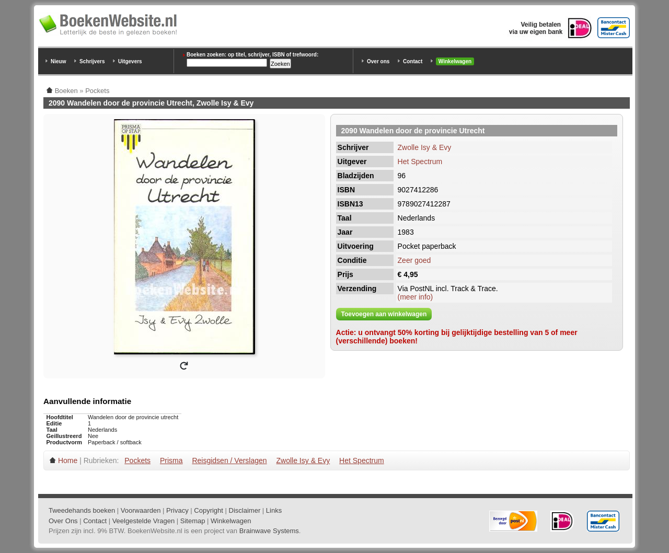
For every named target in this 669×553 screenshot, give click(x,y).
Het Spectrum (420, 161)
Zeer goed (414, 260)
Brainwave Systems (269, 531)
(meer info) (415, 297)
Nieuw (58, 61)
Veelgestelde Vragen (143, 521)
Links (274, 510)
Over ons (378, 61)
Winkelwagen (455, 61)
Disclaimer (245, 510)
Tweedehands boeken (82, 510)
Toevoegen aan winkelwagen (384, 314)
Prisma (171, 460)
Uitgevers (130, 61)
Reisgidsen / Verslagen (229, 460)
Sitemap (192, 521)
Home (67, 460)
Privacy (177, 510)
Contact (412, 61)
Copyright (208, 510)
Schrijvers (92, 61)
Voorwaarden (141, 510)
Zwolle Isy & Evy (425, 147)
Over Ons (63, 521)
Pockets (137, 460)
